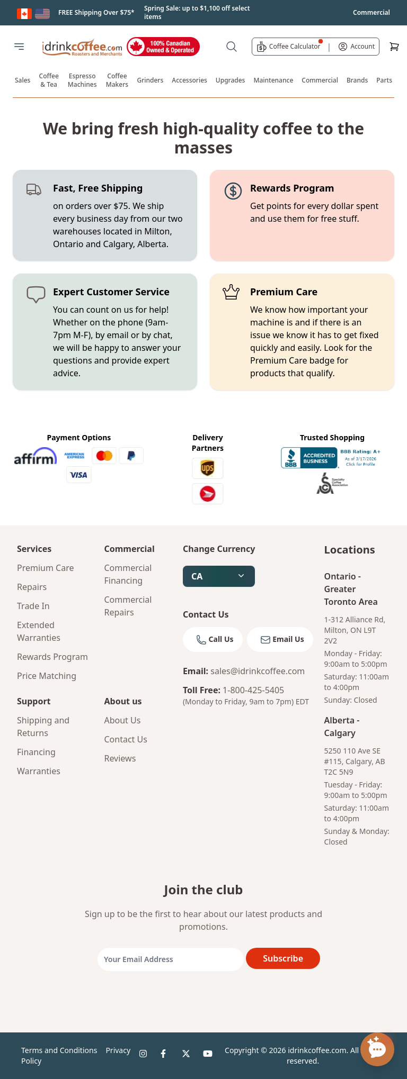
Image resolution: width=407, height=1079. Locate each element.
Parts (384, 80)
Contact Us (125, 739)
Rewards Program (52, 657)
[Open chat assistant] (377, 1049)
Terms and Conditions (59, 1050)
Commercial (320, 80)
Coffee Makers (117, 80)
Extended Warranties (38, 631)
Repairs (32, 587)
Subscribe (283, 958)
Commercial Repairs (128, 606)
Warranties (38, 771)
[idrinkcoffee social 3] (188, 1055)
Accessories (189, 80)
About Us (122, 720)
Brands (357, 80)
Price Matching (46, 676)
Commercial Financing (128, 574)
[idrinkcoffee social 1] (145, 1055)
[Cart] (394, 46)
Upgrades (230, 80)
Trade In (33, 606)
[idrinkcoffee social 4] (209, 1055)
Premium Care (45, 568)
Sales (22, 80)
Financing (36, 752)
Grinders (150, 80)
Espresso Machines (82, 80)
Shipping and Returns (43, 726)
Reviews (120, 758)
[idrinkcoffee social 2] (167, 1055)
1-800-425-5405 (253, 690)
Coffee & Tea (49, 80)
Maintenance (273, 80)
